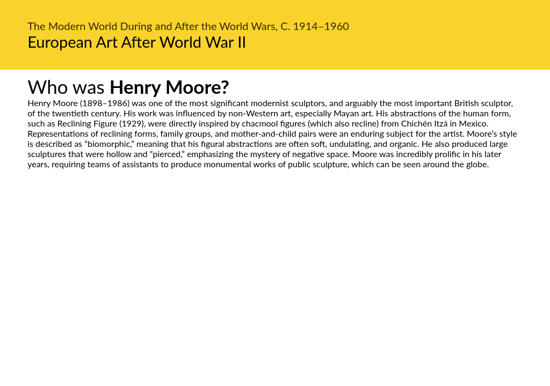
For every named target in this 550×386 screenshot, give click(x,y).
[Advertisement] (275, 270)
